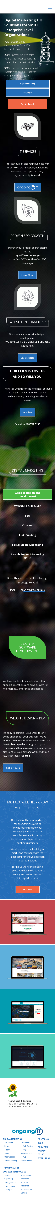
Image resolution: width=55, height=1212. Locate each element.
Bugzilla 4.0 (11, 1182)
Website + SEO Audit (27, 506)
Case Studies (27, 357)
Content (27, 525)
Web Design (28, 1146)
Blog (40, 1143)
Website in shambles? (28, 322)
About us (43, 1147)
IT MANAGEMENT (11, 1167)
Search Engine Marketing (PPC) (27, 556)
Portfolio (43, 1139)
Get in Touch (27, 104)
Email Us (27, 412)
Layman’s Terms (34, 589)
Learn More (27, 275)
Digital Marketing (27, 83)
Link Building (27, 535)
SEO (27, 515)
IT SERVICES (27, 151)
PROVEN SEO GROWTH (27, 235)
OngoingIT (27, 92)
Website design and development (27, 494)
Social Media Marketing (27, 544)
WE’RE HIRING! (44, 1158)
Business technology (14, 1171)
